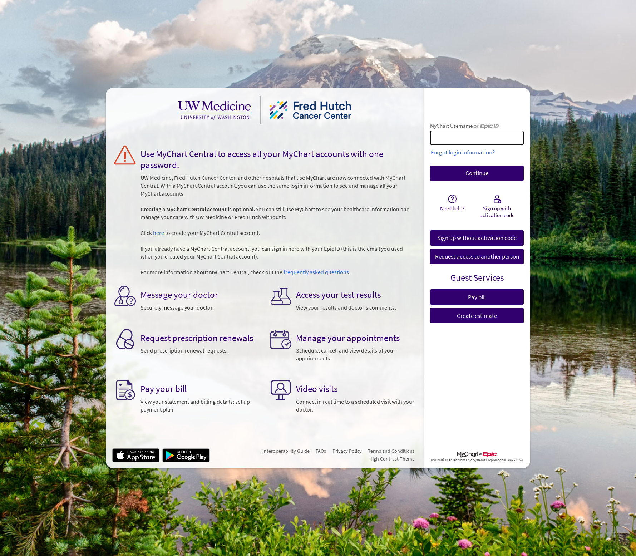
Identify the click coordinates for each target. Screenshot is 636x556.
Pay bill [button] (477, 297)
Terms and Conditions (391, 451)
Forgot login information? (463, 152)
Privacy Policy (347, 451)
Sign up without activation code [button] (477, 238)
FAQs (321, 451)
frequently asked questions (316, 272)
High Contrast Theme (392, 459)
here (158, 233)
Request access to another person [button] (477, 256)
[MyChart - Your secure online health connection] (265, 109)
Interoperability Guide (286, 451)
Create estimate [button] (477, 316)
